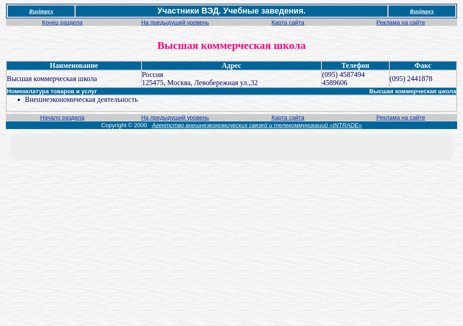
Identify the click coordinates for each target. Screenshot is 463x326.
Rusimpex (41, 11)
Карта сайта (288, 22)
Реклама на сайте (400, 22)
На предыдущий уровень (175, 22)
